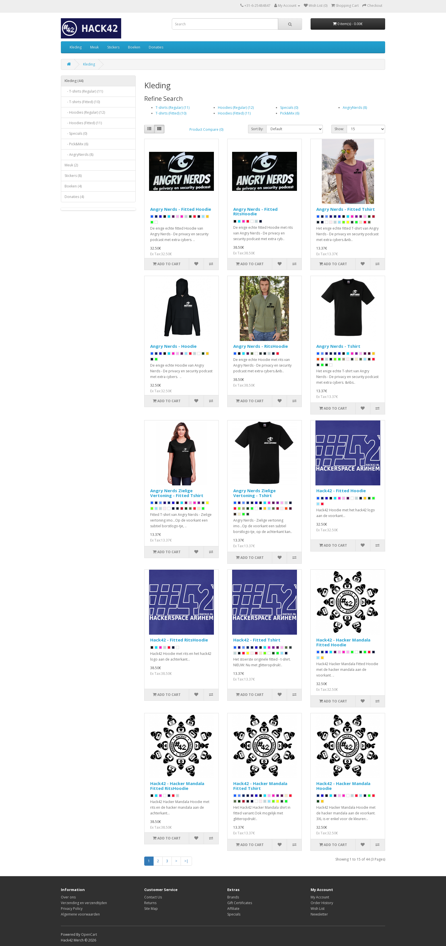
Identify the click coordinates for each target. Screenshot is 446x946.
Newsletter (319, 914)
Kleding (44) (74, 80)
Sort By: (257, 128)
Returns (150, 902)
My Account (320, 897)
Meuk (94, 47)
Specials (233, 914)
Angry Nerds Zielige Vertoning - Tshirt (254, 493)
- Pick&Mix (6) (76, 144)
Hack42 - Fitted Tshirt (256, 640)
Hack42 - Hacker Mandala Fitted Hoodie (343, 642)
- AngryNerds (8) (79, 154)
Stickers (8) (73, 175)
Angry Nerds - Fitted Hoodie (180, 209)
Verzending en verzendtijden (84, 902)
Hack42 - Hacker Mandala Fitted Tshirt (260, 785)
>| (186, 861)
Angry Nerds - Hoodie (173, 346)
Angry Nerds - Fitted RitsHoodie (255, 211)
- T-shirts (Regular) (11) (84, 91)
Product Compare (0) (206, 129)
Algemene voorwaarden (80, 914)
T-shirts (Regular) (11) (172, 107)
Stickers (113, 47)
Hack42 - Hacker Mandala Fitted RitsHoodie (177, 785)
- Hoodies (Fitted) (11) (83, 122)
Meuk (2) (71, 165)
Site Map (151, 908)
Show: (339, 128)
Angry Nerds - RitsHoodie (260, 346)
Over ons (68, 897)
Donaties (156, 47)
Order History (322, 902)
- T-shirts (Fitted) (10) (82, 101)
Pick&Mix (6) (289, 113)
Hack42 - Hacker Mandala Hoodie (343, 785)
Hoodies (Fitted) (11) (234, 113)
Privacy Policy (71, 908)
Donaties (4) (74, 196)
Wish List (318, 908)
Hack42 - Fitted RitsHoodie (179, 640)
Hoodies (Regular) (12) (236, 107)
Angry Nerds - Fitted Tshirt (345, 209)
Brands (233, 897)
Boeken (134, 47)
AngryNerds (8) (355, 107)
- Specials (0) (76, 133)
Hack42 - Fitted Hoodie (341, 490)
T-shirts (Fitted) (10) (171, 113)
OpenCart (89, 934)
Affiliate (233, 908)
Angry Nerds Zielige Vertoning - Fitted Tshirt (176, 493)
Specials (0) (289, 107)
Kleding (76, 47)
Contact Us (153, 897)
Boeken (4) (73, 186)
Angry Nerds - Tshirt (338, 346)
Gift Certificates (239, 902)
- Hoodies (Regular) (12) (85, 112)
